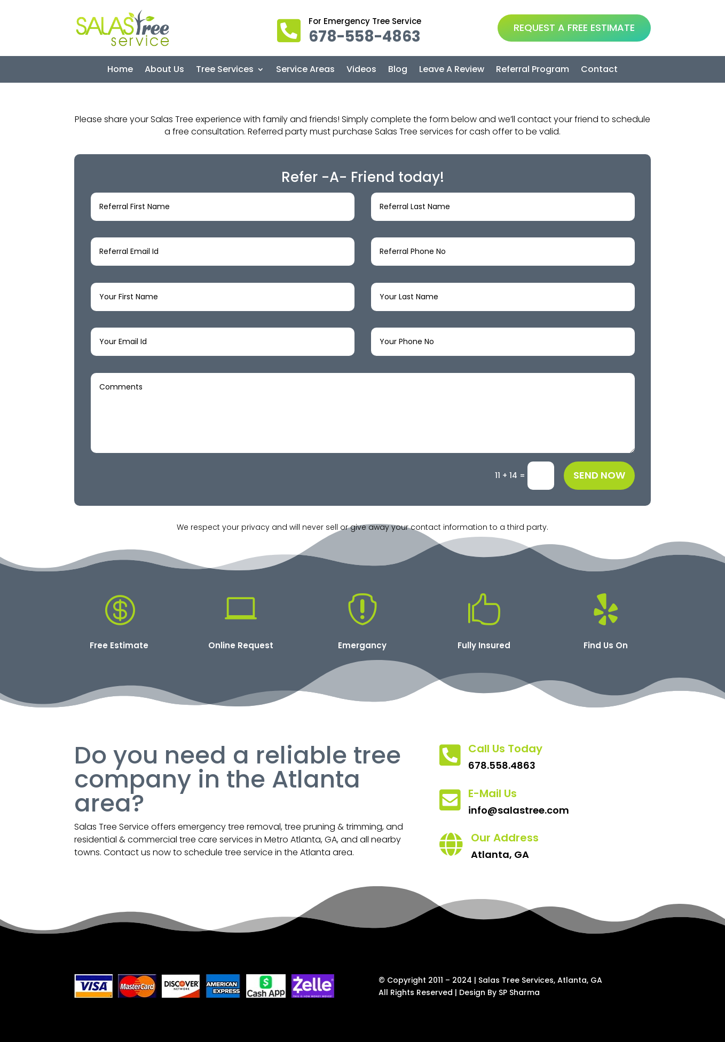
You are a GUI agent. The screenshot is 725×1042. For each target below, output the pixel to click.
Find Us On (606, 645)
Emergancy (362, 645)
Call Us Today (505, 748)
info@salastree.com (518, 810)
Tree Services (225, 70)
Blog (397, 70)
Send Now (599, 475)
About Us (164, 70)
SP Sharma (519, 992)
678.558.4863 (501, 765)
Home (120, 70)
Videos (361, 70)
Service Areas (305, 70)
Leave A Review (451, 70)
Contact (599, 70)
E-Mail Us (492, 793)
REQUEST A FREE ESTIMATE (574, 27)
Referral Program (532, 70)
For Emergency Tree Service (365, 21)
